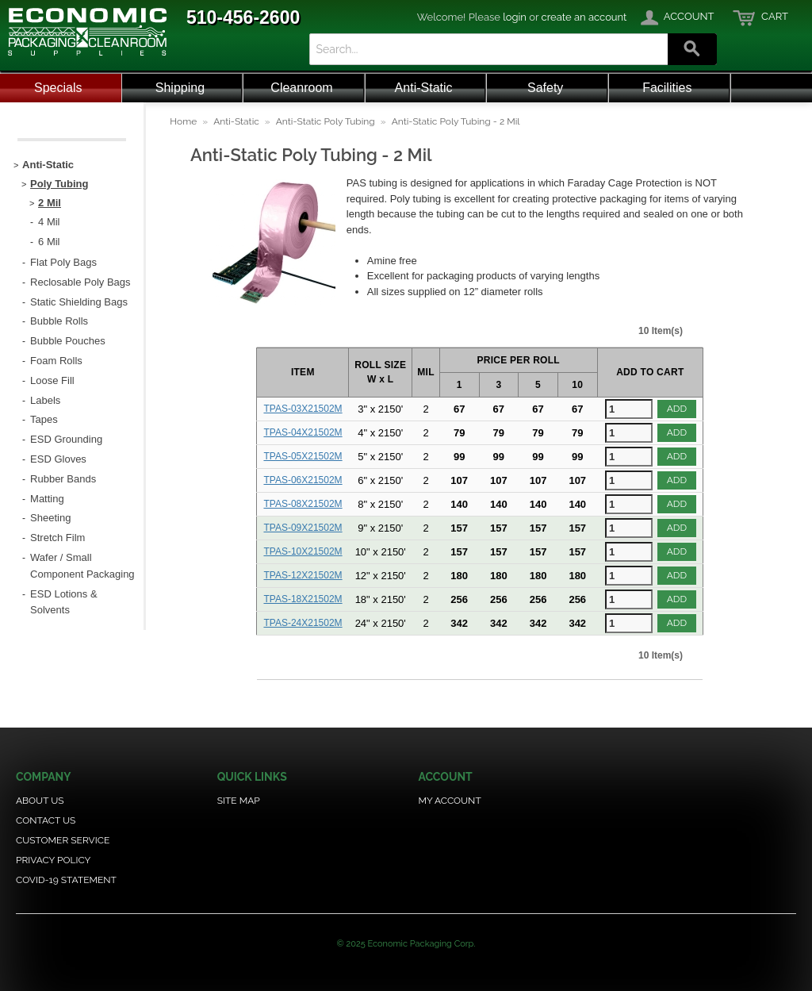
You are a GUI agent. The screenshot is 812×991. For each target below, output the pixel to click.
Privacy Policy (53, 860)
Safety (545, 87)
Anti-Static (424, 87)
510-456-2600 (243, 17)
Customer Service (62, 840)
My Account (449, 800)
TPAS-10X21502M (302, 551)
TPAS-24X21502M (302, 622)
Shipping (180, 87)
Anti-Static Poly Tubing (325, 121)
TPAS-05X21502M (302, 456)
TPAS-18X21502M (302, 599)
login (515, 17)
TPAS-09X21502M (302, 527)
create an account (584, 17)
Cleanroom (301, 87)
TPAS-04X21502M (302, 432)
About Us (40, 800)
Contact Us (45, 820)
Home (183, 121)
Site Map (238, 800)
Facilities (666, 87)
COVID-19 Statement (66, 879)
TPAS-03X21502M (302, 408)
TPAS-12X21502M (302, 575)
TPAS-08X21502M (302, 503)
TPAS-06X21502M (302, 480)
